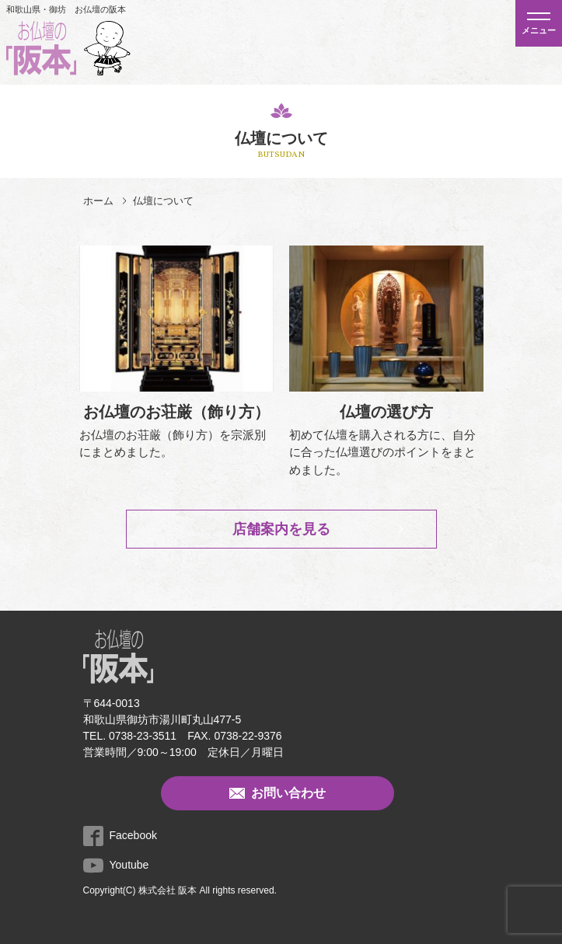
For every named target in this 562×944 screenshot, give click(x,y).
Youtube (116, 865)
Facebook (120, 835)
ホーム (98, 201)
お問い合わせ (277, 793)
